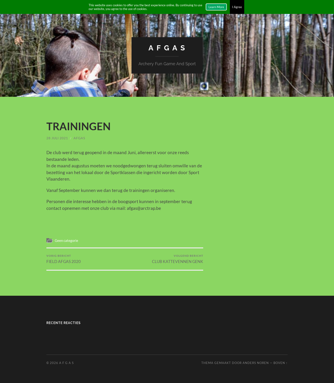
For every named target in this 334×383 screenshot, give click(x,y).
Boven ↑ (280, 363)
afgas (79, 138)
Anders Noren (256, 363)
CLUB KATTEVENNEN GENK (177, 259)
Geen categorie (66, 240)
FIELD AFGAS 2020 (63, 259)
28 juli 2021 (57, 138)
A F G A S (167, 47)
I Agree (237, 7)
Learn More (216, 7)
